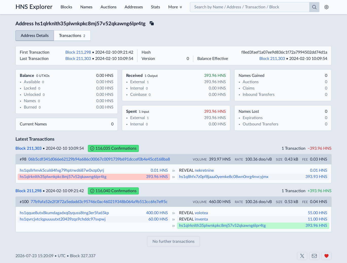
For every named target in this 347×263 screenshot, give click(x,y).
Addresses (134, 7)
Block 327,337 (82, 256)
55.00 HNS (317, 213)
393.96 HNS (157, 177)
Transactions (72, 36)
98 (23, 159)
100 (24, 202)
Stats (155, 7)
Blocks (66, 7)
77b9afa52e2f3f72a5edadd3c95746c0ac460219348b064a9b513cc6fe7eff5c (99, 202)
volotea (201, 213)
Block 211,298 (78, 52)
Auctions (109, 7)
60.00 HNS (158, 219)
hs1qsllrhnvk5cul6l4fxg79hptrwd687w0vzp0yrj (62, 170)
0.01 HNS (159, 170)
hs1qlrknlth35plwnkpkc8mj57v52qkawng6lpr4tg (63, 177)
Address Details (35, 36)
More (173, 7)
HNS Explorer (33, 7)
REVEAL (186, 170)
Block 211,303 (78, 59)
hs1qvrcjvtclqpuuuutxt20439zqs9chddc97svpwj (63, 219)
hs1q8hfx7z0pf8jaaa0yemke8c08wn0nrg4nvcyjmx (223, 177)
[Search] (314, 7)
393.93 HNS (316, 177)
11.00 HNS (317, 219)
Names (86, 7)
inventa (201, 219)
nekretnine (204, 170)
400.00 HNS (157, 213)
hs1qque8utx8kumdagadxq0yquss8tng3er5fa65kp (64, 213)
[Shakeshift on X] (302, 256)
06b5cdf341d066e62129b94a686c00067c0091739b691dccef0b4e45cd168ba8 (99, 159)
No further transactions (173, 241)
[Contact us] (314, 256)
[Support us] (326, 256)
